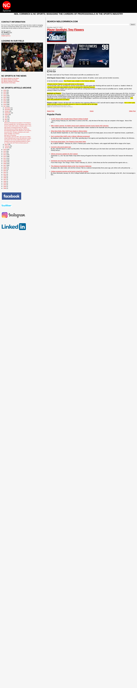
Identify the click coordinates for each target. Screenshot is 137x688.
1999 (4, 176)
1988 (4, 188)
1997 (4, 179)
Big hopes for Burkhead (10, 135)
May (6, 119)
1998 (4, 177)
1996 (4, 181)
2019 (4, 102)
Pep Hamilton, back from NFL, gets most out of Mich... (17, 136)
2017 (4, 106)
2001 (4, 174)
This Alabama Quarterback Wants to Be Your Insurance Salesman (71, 166)
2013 (4, 154)
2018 (4, 104)
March (6, 144)
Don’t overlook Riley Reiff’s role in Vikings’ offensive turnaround (70, 136)
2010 (4, 160)
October (7, 111)
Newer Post (50, 111)
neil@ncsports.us (5, 35)
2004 (4, 170)
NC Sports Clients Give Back (9, 80)
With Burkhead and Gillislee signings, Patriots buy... (17, 129)
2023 (4, 95)
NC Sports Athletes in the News (58, 106)
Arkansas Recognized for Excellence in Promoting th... (17, 122)
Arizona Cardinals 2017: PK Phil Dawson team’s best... (18, 124)
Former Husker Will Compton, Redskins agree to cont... (18, 125)
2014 (4, 153)
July (6, 116)
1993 (4, 185)
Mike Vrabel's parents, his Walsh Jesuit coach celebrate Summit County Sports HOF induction (79, 125)
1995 (4, 183)
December (7, 108)
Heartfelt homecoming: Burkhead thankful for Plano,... (17, 141)
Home (91, 111)
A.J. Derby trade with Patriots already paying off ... (16, 142)
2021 (4, 99)
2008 (4, 163)
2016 (4, 149)
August (7, 114)
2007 (4, 165)
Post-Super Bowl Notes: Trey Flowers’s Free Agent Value (68, 141)
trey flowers (70, 106)
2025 (4, 92)
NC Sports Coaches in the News (10, 81)
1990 (4, 186)
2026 (4, 90)
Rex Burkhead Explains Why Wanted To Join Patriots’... (18, 130)
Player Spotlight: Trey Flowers (65, 29)
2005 (4, 169)
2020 (4, 101)
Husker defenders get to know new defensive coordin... (18, 138)
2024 (4, 94)
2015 (4, 151)
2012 (4, 156)
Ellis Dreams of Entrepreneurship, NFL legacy (15, 127)
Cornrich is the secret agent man (61, 147)
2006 (4, 167)
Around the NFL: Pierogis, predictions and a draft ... (17, 132)
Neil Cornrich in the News (8, 83)
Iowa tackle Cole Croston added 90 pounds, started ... (17, 139)
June (6, 118)
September (8, 113)
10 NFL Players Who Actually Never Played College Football (69, 119)
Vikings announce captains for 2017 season (64, 154)
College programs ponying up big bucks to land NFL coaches (69, 171)
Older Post (132, 111)
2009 (4, 162)
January (7, 147)
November (7, 109)
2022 (4, 97)
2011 (4, 158)
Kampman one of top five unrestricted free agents (66, 160)
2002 (4, 172)
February (7, 146)
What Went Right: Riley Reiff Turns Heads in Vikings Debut (69, 131)
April (6, 121)
